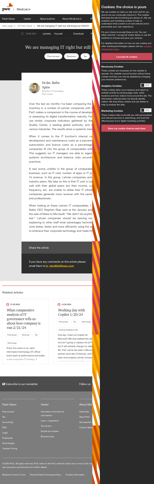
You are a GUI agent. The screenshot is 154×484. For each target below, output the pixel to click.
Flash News (8, 18)
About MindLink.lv (72, 18)
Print (93, 33)
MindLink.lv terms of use (14, 474)
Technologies (8, 443)
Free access (53, 56)
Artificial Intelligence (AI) (68, 330)
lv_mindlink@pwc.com (60, 265)
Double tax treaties (50, 431)
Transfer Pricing (9, 448)
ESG (4, 427)
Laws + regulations (50, 420)
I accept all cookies (126, 56)
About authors (47, 18)
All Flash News (25, 25)
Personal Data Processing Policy (46, 474)
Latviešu (47, 33)
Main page (7, 25)
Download (78, 33)
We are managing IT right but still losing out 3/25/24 (63, 25)
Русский (58, 33)
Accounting (7, 422)
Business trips (47, 436)
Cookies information (75, 474)
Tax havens (46, 426)
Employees (7, 438)
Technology (12, 343)
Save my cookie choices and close (127, 128)
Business (71, 56)
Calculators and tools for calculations (52, 413)
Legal (5, 432)
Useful (27, 18)
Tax (85, 56)
